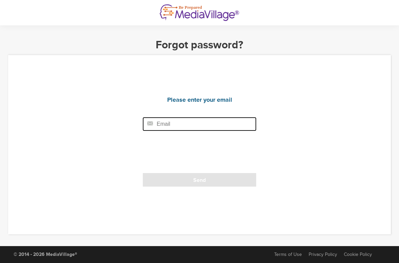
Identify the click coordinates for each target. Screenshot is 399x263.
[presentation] (189, 154)
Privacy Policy (323, 254)
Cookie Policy (358, 254)
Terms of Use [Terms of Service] (288, 254)
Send (199, 180)
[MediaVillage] (199, 12)
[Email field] (199, 124)
